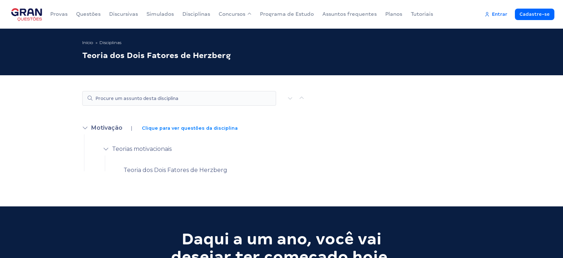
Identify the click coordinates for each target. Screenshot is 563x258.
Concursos (235, 14)
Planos (393, 14)
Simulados (160, 14)
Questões (88, 14)
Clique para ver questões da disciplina (190, 128)
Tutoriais (422, 14)
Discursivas (123, 14)
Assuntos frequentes (349, 14)
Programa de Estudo (287, 14)
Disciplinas (196, 14)
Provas (59, 14)
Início (87, 42)
